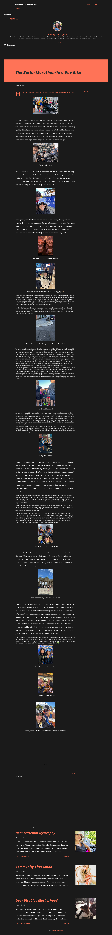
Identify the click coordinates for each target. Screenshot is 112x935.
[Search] (89, 5)
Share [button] (86, 91)
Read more (66, 856)
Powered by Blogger (56, 930)
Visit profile (57, 42)
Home (18, 8)
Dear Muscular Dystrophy (35, 833)
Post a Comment (26, 890)
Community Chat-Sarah (34, 866)
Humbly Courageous (26, 4)
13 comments (25, 856)
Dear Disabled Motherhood (37, 900)
